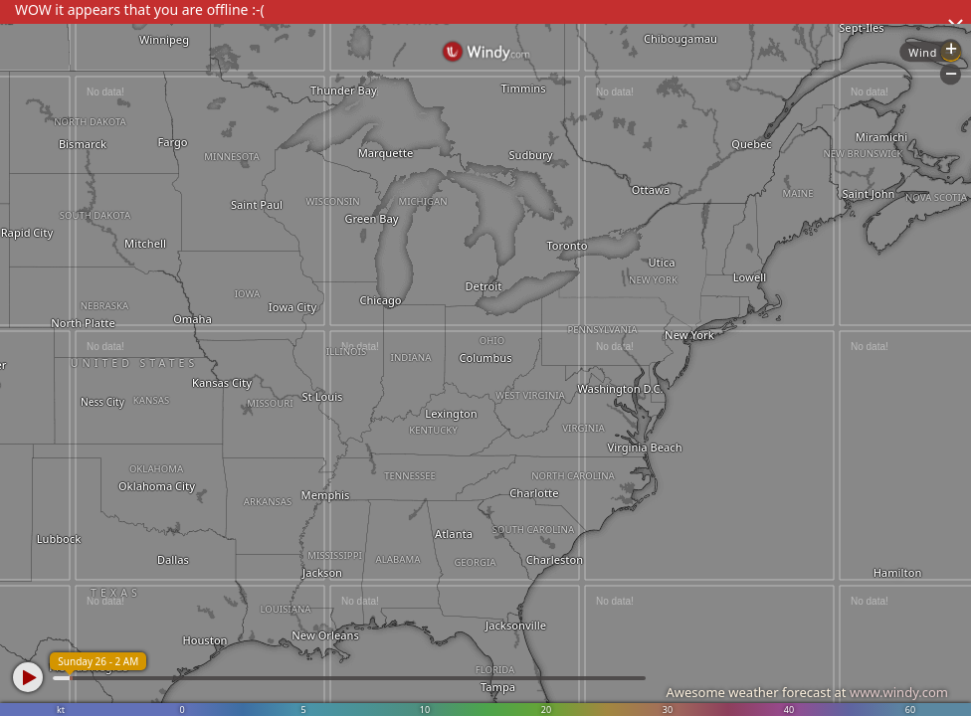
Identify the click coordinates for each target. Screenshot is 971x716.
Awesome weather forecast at (807, 692)
